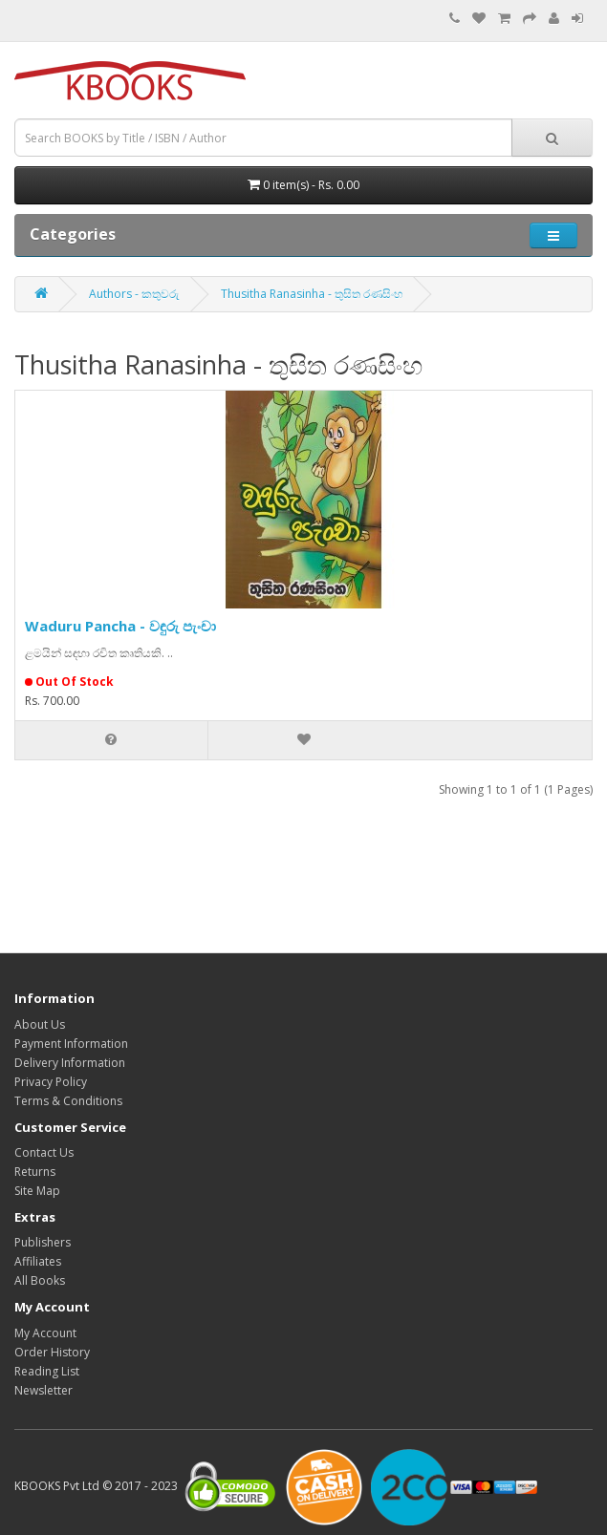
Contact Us (44, 1152)
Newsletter (43, 1390)
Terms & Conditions (68, 1101)
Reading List (46, 1371)
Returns (34, 1171)
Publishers (42, 1242)
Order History (52, 1352)
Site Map (37, 1191)
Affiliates (37, 1261)
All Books (39, 1280)
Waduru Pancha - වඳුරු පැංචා (120, 625)
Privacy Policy (50, 1082)
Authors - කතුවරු (134, 294)
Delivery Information (69, 1063)
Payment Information (71, 1043)
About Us (39, 1024)
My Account (45, 1333)
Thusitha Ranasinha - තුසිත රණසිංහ (311, 294)
